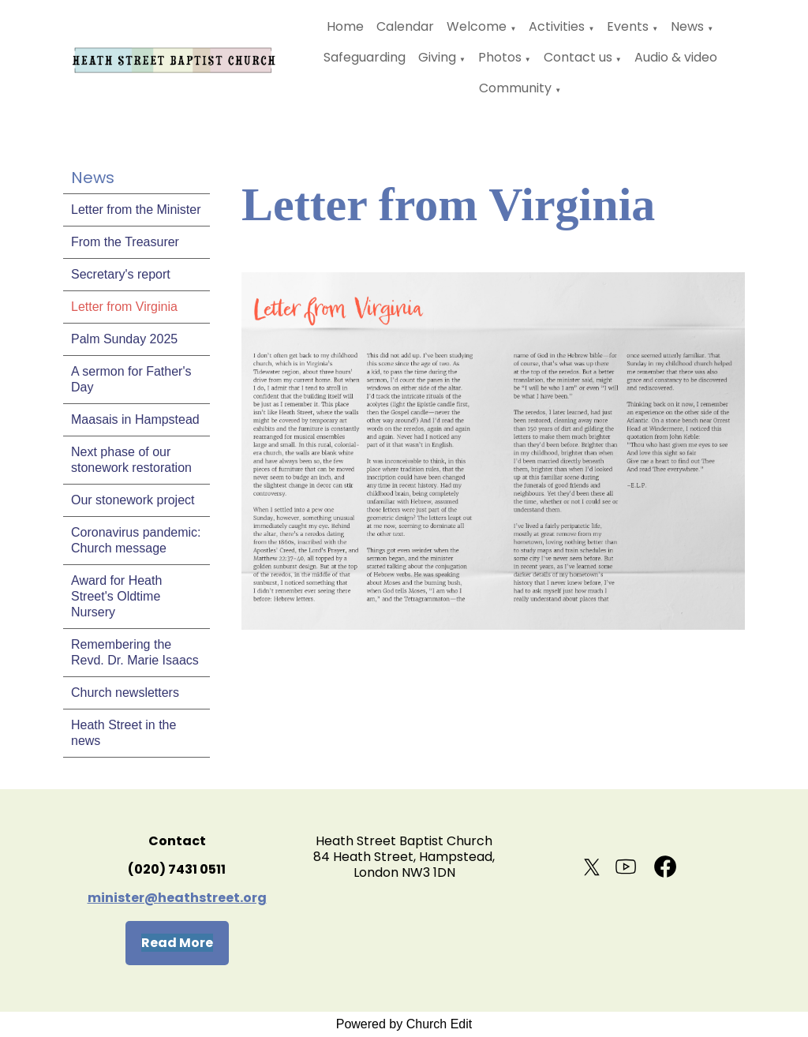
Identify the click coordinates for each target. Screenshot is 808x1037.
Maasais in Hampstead (135, 419)
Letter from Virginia (124, 306)
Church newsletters (125, 692)
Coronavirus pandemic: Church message (136, 540)
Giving (437, 57)
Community (515, 88)
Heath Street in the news (123, 732)
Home (345, 26)
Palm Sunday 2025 (124, 339)
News (687, 26)
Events (628, 26)
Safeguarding (365, 57)
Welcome (477, 26)
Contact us (578, 57)
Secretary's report (120, 274)
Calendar (405, 26)
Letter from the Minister (136, 209)
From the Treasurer (125, 242)
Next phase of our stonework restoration (131, 459)
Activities (557, 26)
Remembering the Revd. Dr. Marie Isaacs (135, 652)
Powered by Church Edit (404, 1024)
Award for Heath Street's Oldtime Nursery (116, 596)
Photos (500, 57)
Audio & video (675, 57)
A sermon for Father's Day (131, 379)
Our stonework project (133, 500)
